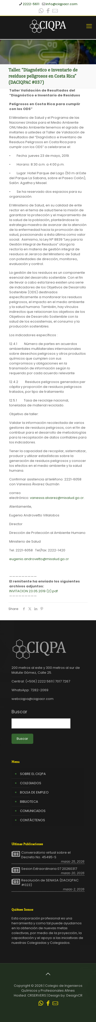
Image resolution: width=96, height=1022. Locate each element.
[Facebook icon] (48, 11)
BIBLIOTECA (29, 801)
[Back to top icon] (48, 974)
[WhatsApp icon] (41, 11)
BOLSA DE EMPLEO (34, 792)
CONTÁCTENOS (32, 820)
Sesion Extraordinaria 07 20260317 (49, 868)
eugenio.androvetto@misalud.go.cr (39, 558)
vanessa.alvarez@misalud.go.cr (57, 497)
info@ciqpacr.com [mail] (61, 4)
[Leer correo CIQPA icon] (55, 11)
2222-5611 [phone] (31, 4)
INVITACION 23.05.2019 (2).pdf (33, 591)
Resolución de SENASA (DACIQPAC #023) (50, 882)
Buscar (19, 712)
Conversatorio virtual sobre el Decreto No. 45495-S (46, 855)
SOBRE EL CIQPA (33, 773)
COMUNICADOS (33, 810)
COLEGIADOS (30, 783)
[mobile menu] (89, 26)
